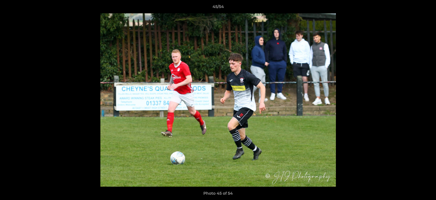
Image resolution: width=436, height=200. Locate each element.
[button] (426, 8)
